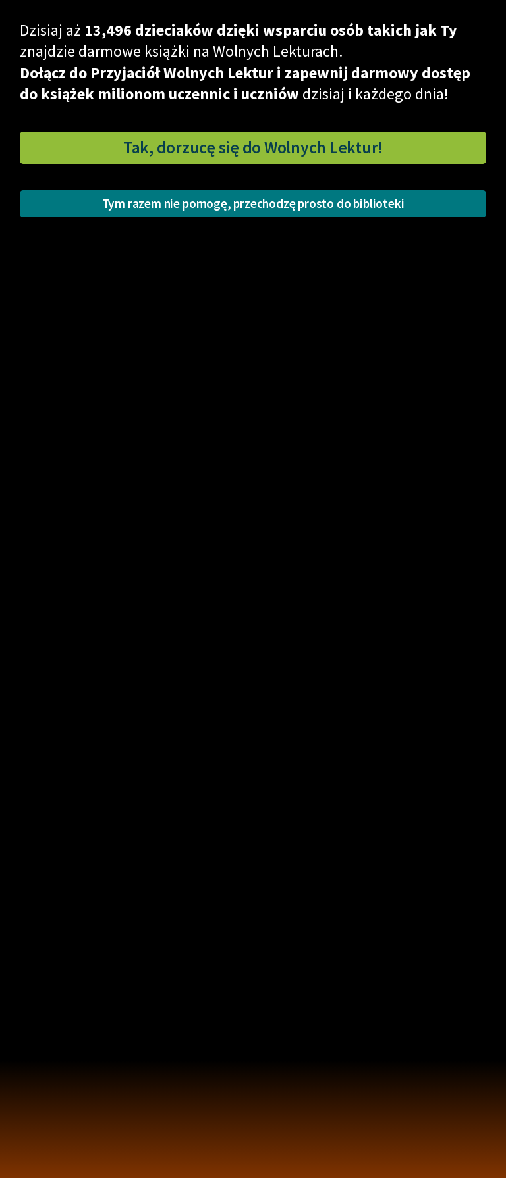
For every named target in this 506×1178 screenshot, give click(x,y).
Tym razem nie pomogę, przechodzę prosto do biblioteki (253, 203)
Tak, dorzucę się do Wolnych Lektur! (253, 147)
